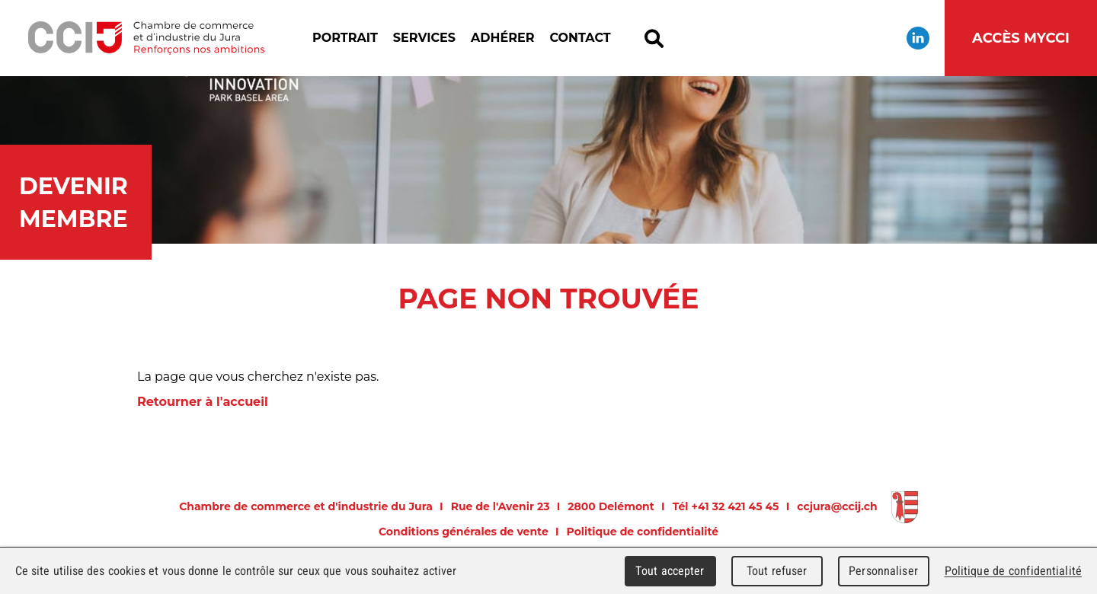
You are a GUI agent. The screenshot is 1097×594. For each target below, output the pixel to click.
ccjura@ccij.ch (837, 506)
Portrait (345, 37)
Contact (579, 37)
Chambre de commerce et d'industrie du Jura (146, 38)
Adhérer (502, 37)
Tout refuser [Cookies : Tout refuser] (777, 571)
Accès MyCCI (1021, 38)
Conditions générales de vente (463, 531)
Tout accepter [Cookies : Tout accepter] (669, 571)
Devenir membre (73, 202)
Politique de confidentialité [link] (1013, 571)
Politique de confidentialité (643, 531)
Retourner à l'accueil (202, 401)
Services (424, 37)
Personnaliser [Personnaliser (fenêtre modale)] (883, 571)
